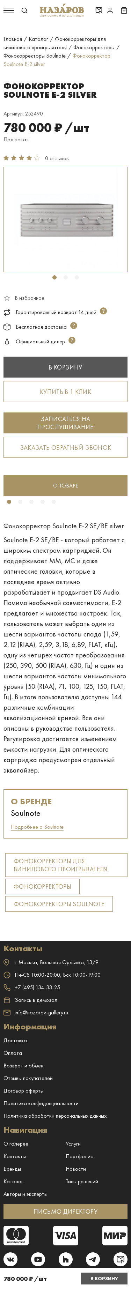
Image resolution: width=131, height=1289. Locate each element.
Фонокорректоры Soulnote (59, 904)
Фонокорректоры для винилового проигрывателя (61, 865)
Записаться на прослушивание (65, 423)
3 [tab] (77, 277)
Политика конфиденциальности (41, 1103)
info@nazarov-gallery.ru (35, 1012)
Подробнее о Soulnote (37, 826)
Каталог (13, 1181)
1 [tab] (54, 277)
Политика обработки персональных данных (55, 1115)
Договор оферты (23, 1090)
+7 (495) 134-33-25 (31, 987)
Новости (76, 1168)
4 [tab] (43, 502)
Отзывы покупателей (28, 1078)
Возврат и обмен (23, 1065)
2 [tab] (66, 277)
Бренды (12, 1168)
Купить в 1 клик (65, 392)
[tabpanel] (65, 219)
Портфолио (80, 1156)
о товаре (65, 485)
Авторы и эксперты (25, 1194)
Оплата (12, 1053)
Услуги (73, 1143)
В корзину (104, 1278)
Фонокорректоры (42, 886)
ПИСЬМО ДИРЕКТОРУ (65, 1211)
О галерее (15, 1143)
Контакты (14, 1156)
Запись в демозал (30, 1000)
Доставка (15, 1040)
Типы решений (82, 1181)
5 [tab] (54, 502)
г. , (51, 962)
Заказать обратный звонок (65, 448)
